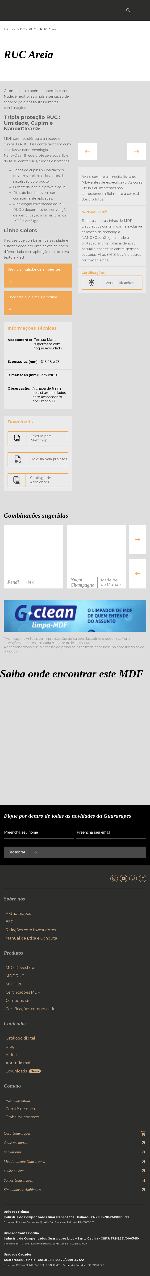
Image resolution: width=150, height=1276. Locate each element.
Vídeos (12, 1054)
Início (8, 29)
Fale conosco (18, 1100)
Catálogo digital (20, 1038)
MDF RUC (15, 976)
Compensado (18, 1000)
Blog (10, 1046)
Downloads (23, 1071)
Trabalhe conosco (22, 1117)
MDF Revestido (20, 967)
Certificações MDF (23, 992)
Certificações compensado (30, 1009)
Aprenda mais (18, 1063)
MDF (21, 29)
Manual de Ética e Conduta (31, 938)
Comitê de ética (20, 1109)
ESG (10, 922)
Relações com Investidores (31, 930)
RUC (32, 29)
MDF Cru (14, 984)
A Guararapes (18, 913)
